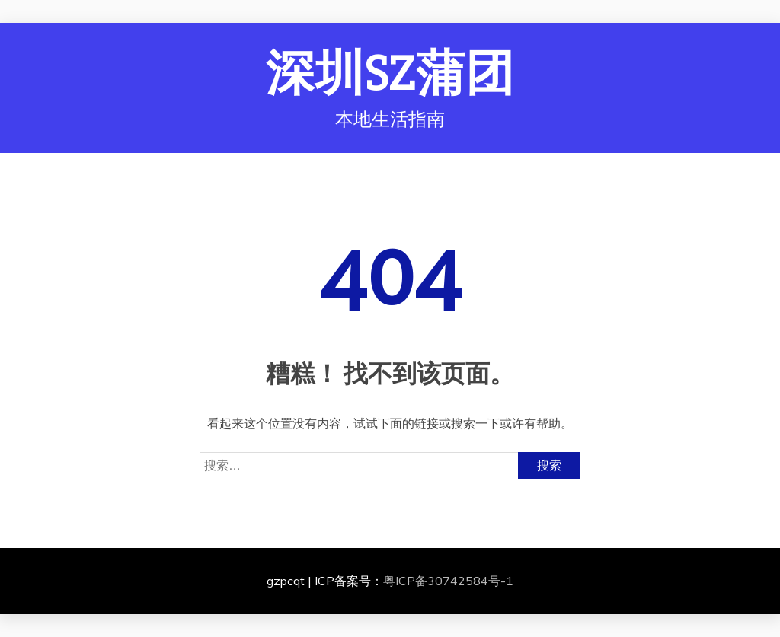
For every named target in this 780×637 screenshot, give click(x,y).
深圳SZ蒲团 (390, 74)
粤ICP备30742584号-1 (448, 580)
